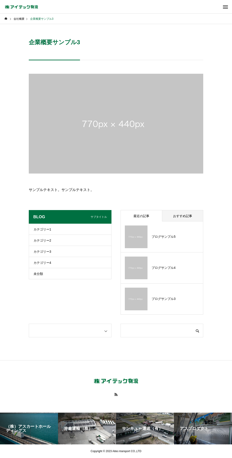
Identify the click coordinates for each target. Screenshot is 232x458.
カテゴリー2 (42, 240)
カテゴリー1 (42, 229)
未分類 (38, 274)
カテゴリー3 (42, 251)
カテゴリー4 (42, 263)
